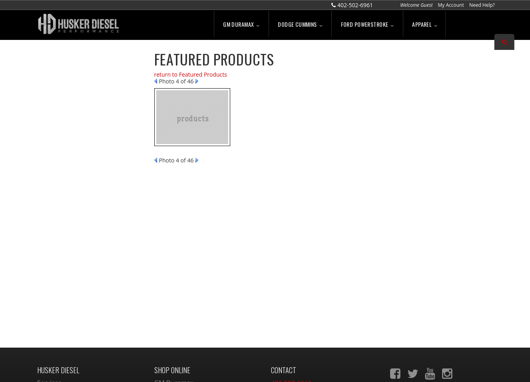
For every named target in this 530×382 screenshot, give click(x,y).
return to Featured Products (190, 74)
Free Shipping (70, 117)
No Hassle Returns (77, 135)
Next (196, 81)
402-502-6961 (69, 195)
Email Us (64, 178)
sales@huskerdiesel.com (307, 303)
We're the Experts (76, 68)
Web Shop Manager (331, 367)
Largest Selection (75, 93)
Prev (155, 81)
